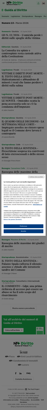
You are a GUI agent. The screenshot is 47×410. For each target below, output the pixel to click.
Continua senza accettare (36, 177)
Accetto (23, 231)
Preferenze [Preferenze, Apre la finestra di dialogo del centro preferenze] (23, 226)
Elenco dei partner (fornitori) (13, 219)
